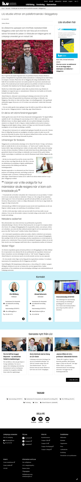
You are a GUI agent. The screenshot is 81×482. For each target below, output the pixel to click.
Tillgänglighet (26, 471)
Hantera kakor (26, 468)
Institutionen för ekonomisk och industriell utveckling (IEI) (12, 303)
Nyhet (36, 402)
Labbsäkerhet (63, 449)
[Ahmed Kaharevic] (40, 319)
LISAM (5, 468)
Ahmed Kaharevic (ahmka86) (49, 402)
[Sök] (76, 1)
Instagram (26, 441)
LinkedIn (26, 444)
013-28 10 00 (8, 443)
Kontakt (65, 1)
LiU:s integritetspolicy (28, 465)
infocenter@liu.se (9, 440)
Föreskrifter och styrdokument (68, 455)
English (70, 1)
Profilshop (63, 452)
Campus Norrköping (46, 446)
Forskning (40, 4)
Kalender (62, 440)
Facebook (26, 438)
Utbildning (30, 4)
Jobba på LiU (58, 1)
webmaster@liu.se (27, 476)
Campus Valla (45, 440)
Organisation (63, 443)
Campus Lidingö (45, 449)
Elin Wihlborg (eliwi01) (67, 399)
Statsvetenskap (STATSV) (12, 308)
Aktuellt (51, 1)
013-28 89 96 (35, 314)
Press (61, 446)
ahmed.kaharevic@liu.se (38, 311)
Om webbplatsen (26, 462)
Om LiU (46, 1)
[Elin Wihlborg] (14, 319)
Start (3, 8)
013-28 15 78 (8, 314)
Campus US (44, 443)
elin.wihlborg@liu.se (10, 311)
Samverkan (51, 4)
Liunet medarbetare (8, 462)
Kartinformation (45, 437)
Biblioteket (63, 437)
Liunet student (7, 465)
